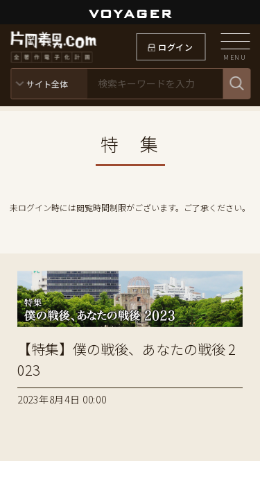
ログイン (175, 47)
